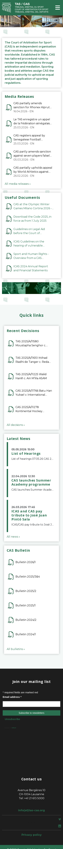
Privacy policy (32, 834)
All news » (13, 536)
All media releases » (18, 183)
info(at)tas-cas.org (31, 810)
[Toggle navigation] (57, 8)
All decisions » (16, 425)
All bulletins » (16, 649)
